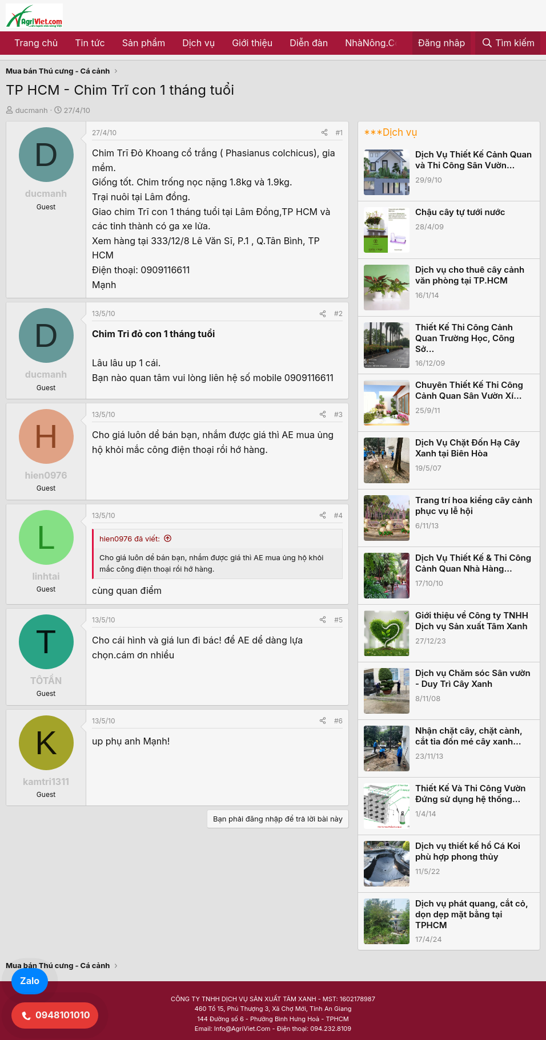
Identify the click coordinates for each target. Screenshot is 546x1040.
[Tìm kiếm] (507, 43)
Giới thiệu (252, 42)
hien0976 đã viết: (129, 538)
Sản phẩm (143, 42)
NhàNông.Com (376, 42)
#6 (338, 721)
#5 (338, 620)
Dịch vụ (198, 42)
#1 (339, 132)
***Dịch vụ (390, 132)
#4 (338, 515)
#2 (338, 313)
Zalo (29, 980)
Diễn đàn (309, 42)
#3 (338, 414)
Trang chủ (36, 42)
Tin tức (90, 42)
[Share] (324, 133)
